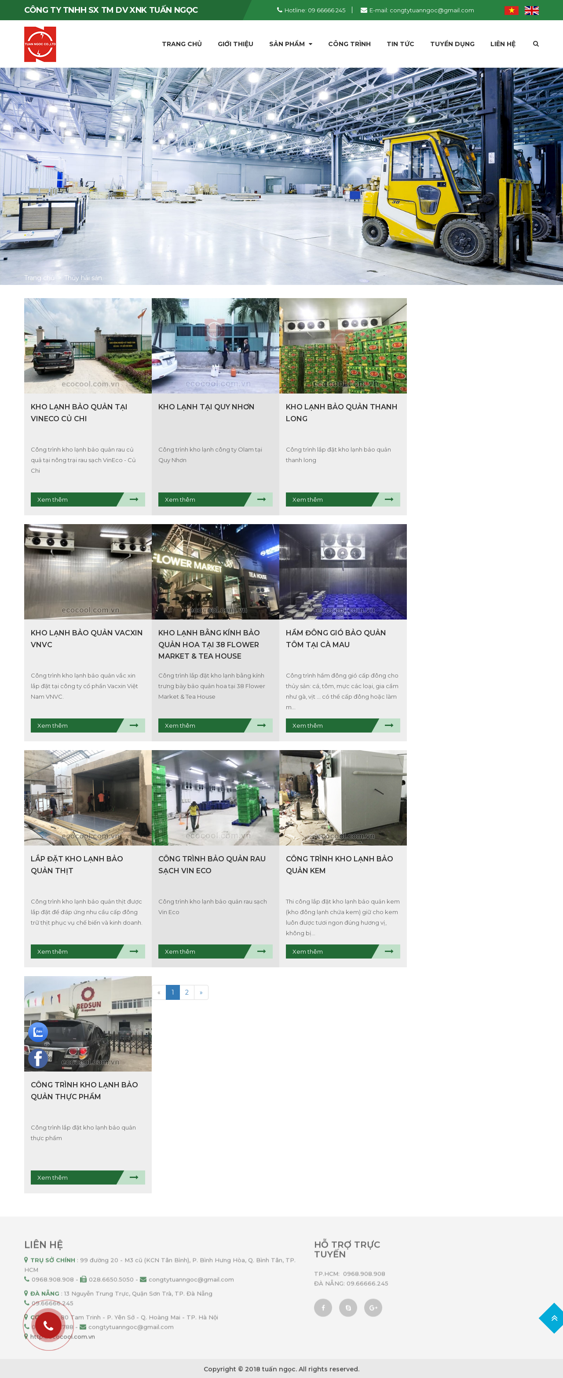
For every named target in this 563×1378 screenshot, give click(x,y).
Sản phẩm (290, 44)
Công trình (349, 44)
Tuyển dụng (452, 44)
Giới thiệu (235, 44)
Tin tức (400, 44)
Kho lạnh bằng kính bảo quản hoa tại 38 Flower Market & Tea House (209, 644)
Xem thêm (52, 499)
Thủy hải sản (83, 278)
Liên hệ (502, 44)
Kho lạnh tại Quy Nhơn (206, 407)
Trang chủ (182, 44)
